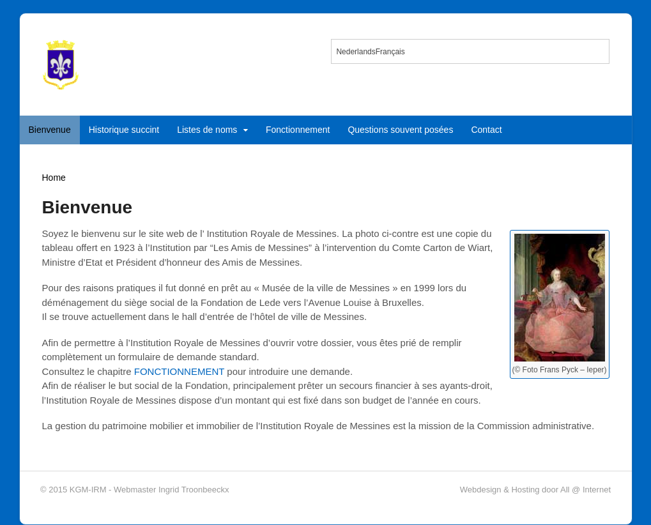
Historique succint (124, 130)
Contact (486, 130)
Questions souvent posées (400, 130)
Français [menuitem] (390, 51)
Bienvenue (50, 130)
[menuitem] (355, 51)
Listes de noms (207, 130)
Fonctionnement (298, 130)
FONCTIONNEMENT (179, 371)
